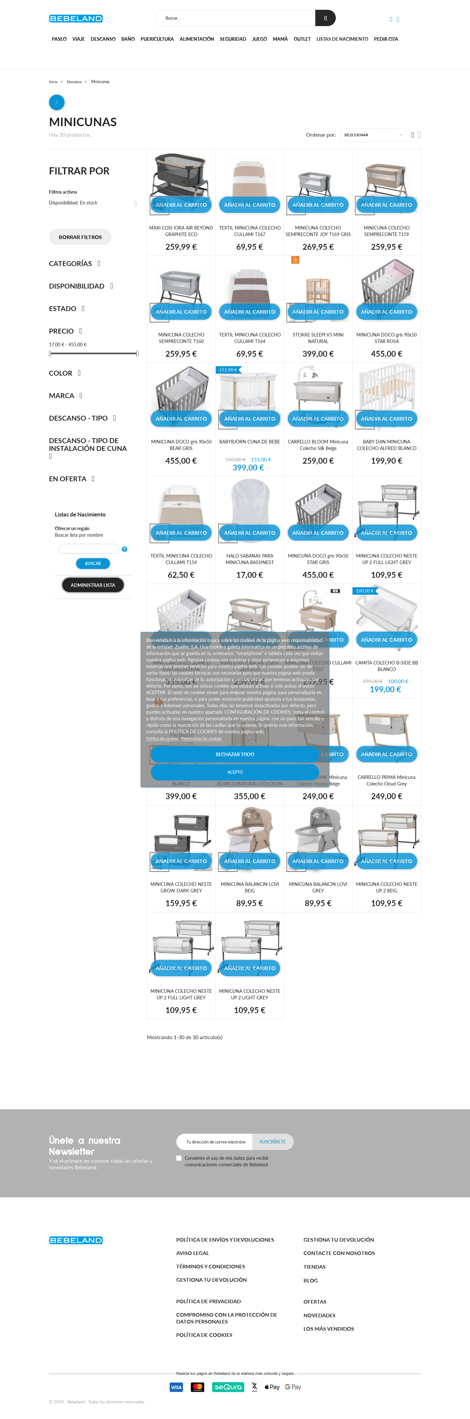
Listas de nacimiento (342, 39)
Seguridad (233, 39)
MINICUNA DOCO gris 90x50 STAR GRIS (318, 568)
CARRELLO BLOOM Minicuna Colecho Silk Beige (318, 453)
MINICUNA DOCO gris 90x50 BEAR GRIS (181, 453)
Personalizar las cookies (210, 747)
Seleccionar (356, 137)
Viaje (78, 39)
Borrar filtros (80, 239)
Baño (128, 39)
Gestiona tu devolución (211, 1280)
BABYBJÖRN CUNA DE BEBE (250, 453)
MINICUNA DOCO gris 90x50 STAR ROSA (386, 346)
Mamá (280, 39)
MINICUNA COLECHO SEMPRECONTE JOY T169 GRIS (318, 236)
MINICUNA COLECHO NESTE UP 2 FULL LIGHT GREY (386, 571)
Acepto (279, 763)
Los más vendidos (329, 1328)
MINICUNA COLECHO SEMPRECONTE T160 (181, 346)
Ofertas (315, 1301)
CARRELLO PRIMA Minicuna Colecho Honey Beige (318, 796)
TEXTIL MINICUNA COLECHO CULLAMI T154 (181, 568)
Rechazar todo (191, 763)
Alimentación (197, 39)
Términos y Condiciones (210, 1266)
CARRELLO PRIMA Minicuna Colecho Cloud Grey (387, 796)
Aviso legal (192, 1253)
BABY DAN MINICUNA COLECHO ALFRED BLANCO (387, 453)
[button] (390, 19)
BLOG (311, 1280)
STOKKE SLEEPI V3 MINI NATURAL (318, 346)
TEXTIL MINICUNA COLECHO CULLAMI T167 (250, 233)
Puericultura (157, 39)
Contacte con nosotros (339, 1253)
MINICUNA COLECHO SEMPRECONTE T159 (386, 233)
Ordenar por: (321, 137)
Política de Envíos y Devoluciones (225, 1239)
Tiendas (315, 1266)
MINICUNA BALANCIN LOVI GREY (318, 903)
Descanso (103, 39)
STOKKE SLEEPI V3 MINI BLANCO (181, 796)
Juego (259, 39)
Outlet (302, 39)
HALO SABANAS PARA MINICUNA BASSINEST (250, 568)
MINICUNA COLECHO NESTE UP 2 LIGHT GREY (249, 1010)
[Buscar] (234, 18)
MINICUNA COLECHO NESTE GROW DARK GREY (181, 903)
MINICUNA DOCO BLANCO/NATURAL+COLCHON (253, 796)
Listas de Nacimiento (85, 516)
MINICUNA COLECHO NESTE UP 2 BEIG (386, 903)
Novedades (320, 1315)
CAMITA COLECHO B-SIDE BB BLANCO (386, 682)
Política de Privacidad (208, 1301)
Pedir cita (386, 39)
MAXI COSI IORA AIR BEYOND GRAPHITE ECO (181, 233)
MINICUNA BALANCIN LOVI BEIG (250, 903)
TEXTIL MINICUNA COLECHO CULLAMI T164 (250, 346)
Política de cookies (165, 747)
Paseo (59, 39)
